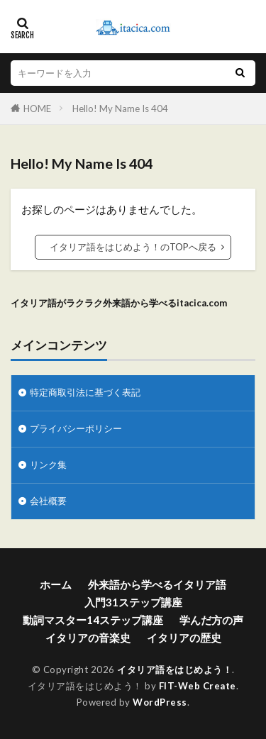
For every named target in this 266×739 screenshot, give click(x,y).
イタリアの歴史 (184, 637)
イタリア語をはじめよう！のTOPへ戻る (133, 246)
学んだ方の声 (211, 619)
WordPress (160, 702)
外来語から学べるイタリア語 (157, 584)
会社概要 (48, 500)
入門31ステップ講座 (133, 602)
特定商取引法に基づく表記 (85, 392)
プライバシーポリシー (76, 428)
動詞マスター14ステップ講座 (93, 619)
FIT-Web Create (197, 685)
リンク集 (48, 464)
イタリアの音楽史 (88, 637)
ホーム (56, 584)
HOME (37, 108)
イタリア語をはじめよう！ (174, 669)
